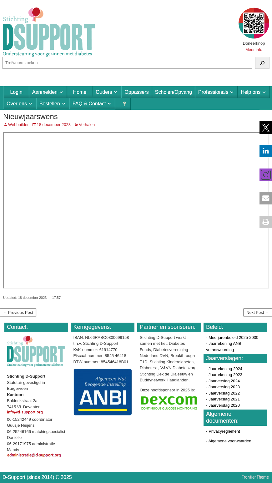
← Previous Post (18, 312)
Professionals (213, 92)
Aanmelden (45, 92)
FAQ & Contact (89, 103)
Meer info (253, 49)
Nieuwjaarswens (30, 116)
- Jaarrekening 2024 (224, 368)
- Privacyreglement (223, 431)
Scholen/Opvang (173, 92)
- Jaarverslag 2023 (223, 387)
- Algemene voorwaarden (228, 441)
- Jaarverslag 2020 (223, 405)
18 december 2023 (54, 124)
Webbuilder (18, 124)
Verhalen (87, 124)
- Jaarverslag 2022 (223, 393)
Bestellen (49, 103)
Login (16, 92)
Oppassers (136, 92)
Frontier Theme (255, 477)
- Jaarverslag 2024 (223, 381)
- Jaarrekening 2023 (224, 374)
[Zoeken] (262, 63)
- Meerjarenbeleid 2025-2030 (232, 337)
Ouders (104, 92)
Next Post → (257, 312)
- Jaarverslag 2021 (223, 399)
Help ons (250, 92)
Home (80, 92)
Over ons (17, 103)
